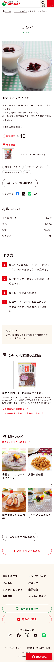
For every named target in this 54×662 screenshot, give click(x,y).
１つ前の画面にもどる (22, 536)
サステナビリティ (13, 589)
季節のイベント (12, 172)
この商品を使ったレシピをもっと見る (21, 413)
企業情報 (33, 589)
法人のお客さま (37, 596)
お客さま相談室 (29, 608)
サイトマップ (27, 652)
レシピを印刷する (22, 183)
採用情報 (8, 596)
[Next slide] (51, 485)
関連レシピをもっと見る (14, 441)
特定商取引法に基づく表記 (38, 647)
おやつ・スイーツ (13, 166)
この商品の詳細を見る (13, 408)
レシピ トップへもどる (27, 550)
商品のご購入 (29, 619)
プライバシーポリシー (13, 647)
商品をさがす (10, 576)
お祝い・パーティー (37, 166)
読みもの (8, 583)
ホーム (8, 11)
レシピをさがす (20, 11)
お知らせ (33, 583)
